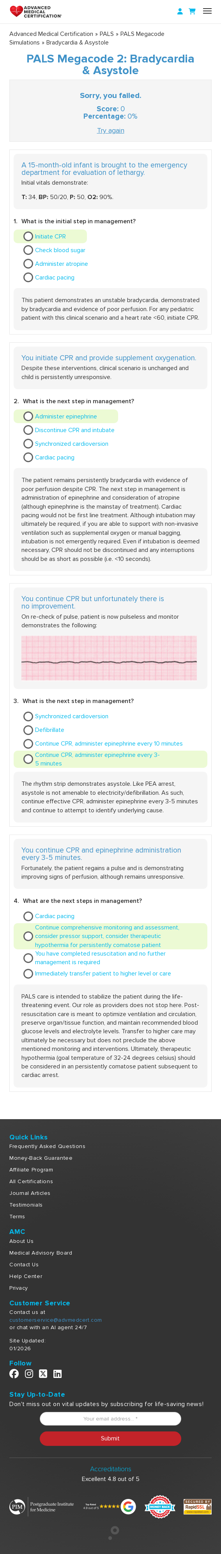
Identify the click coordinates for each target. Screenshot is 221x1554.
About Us (21, 1241)
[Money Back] (160, 1506)
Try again (110, 130)
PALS (107, 34)
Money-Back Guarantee (40, 1158)
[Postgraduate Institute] (41, 1506)
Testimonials (26, 1205)
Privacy (18, 1288)
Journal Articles (30, 1193)
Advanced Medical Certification (51, 34)
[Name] (207, 11)
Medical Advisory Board (40, 1253)
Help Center (25, 1276)
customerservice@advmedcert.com (55, 1320)
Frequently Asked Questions (47, 1146)
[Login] (180, 11)
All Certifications (31, 1181)
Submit (110, 1438)
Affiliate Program (31, 1169)
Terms (17, 1216)
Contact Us (24, 1264)
